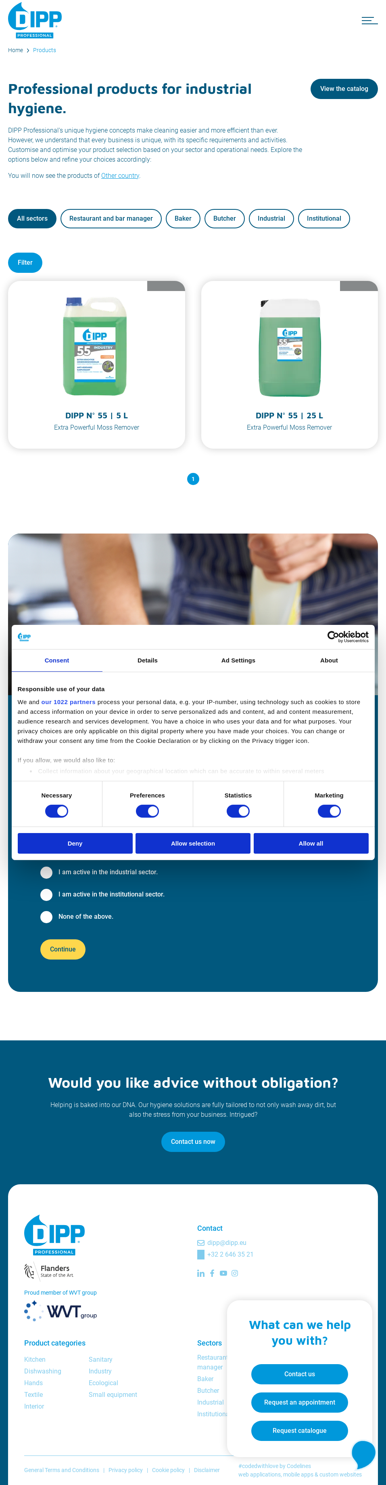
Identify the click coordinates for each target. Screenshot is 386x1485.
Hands (33, 1383)
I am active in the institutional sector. (111, 894)
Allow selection (193, 843)
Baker (183, 218)
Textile (33, 1395)
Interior (34, 1406)
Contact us (299, 1374)
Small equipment (113, 1395)
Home (15, 50)
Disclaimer (207, 1470)
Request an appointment (299, 1402)
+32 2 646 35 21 (230, 1254)
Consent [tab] (57, 660)
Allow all (311, 843)
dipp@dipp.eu (226, 1243)
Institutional (324, 218)
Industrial (271, 218)
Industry (100, 1371)
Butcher (224, 218)
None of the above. (85, 916)
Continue (63, 949)
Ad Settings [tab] (238, 660)
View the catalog (344, 89)
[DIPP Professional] (36, 20)
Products (44, 50)
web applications (259, 1474)
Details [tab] (148, 660)
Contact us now (193, 1141)
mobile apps (298, 1474)
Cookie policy (168, 1470)
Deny (75, 843)
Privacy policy (125, 1470)
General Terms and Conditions (61, 1470)
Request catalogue (300, 1430)
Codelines (299, 1466)
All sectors (32, 218)
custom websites (340, 1474)
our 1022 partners (69, 701)
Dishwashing (42, 1371)
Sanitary (101, 1359)
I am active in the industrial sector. (108, 872)
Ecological (103, 1383)
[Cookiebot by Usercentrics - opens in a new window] (333, 637)
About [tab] (329, 660)
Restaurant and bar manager (111, 218)
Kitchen (35, 1359)
